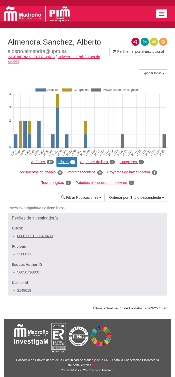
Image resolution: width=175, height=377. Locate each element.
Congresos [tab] (132, 162)
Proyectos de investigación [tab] (132, 172)
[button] (87, 218)
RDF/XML (135, 42)
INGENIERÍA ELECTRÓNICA (31, 57)
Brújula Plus (100, 365)
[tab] (87, 218)
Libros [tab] (67, 162)
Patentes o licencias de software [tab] (105, 183)
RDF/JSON (163, 42)
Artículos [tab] (42, 162)
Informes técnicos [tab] (84, 172)
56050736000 (28, 272)
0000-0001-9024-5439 (35, 236)
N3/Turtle (154, 42)
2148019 (24, 290)
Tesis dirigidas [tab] (56, 183)
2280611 (24, 254)
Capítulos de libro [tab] (97, 162)
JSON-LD (145, 42)
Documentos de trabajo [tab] (40, 172)
